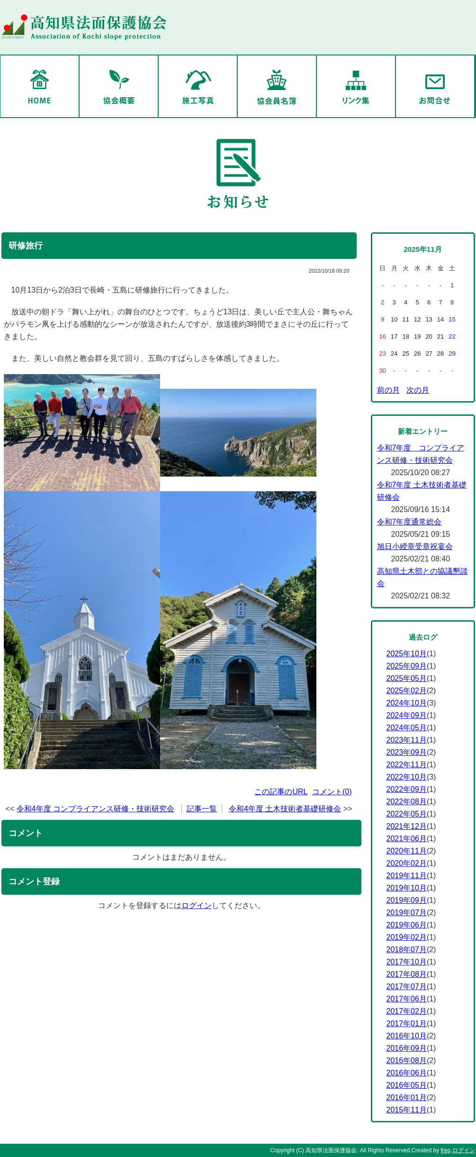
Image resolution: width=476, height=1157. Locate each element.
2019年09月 (406, 900)
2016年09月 (406, 1048)
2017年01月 (406, 1023)
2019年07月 (406, 913)
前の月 (388, 390)
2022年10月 (406, 777)
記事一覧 (202, 809)
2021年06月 (406, 839)
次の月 (417, 390)
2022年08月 (406, 802)
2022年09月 (406, 789)
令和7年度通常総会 (409, 522)
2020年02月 (406, 863)
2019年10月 (406, 888)
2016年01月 (406, 1097)
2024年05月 (406, 728)
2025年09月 (406, 666)
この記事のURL (280, 792)
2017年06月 (406, 999)
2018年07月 (406, 950)
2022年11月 (406, 765)
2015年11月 (406, 1110)
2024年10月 (406, 703)
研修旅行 (26, 245)
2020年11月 (406, 851)
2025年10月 (406, 654)
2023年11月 (406, 740)
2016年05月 (406, 1085)
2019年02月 (406, 937)
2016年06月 (406, 1073)
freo (445, 1150)
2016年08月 (406, 1060)
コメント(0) (332, 792)
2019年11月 (406, 876)
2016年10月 (406, 1036)
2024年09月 (406, 715)
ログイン (196, 905)
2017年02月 (406, 1011)
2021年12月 (406, 826)
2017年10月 (406, 962)
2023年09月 (406, 752)
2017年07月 (406, 987)
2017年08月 (406, 974)
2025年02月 (406, 691)
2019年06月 (406, 925)
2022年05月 (406, 814)
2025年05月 (406, 678)
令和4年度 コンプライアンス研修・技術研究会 (95, 809)
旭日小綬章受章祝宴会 (415, 546)
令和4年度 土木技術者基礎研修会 (285, 809)
